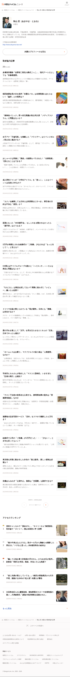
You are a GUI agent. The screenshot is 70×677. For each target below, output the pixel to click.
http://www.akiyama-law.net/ (12, 45)
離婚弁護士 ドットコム (9, 663)
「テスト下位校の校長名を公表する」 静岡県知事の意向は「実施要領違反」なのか (28, 396)
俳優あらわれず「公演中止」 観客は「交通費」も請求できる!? (28, 481)
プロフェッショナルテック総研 (12, 659)
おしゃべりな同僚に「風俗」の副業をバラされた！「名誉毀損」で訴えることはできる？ (28, 160)
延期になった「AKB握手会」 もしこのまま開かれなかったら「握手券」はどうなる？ (27, 224)
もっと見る (7, 608)
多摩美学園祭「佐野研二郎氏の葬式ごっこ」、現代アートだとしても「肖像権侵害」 (28, 74)
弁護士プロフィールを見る (35, 52)
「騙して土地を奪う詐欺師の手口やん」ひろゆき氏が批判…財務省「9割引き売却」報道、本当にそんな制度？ (30, 560)
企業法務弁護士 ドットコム (50, 659)
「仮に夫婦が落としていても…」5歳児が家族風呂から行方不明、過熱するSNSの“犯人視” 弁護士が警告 (29, 577)
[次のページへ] (45, 505)
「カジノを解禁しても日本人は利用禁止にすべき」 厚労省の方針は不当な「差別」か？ (28, 203)
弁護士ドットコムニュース (26, 10)
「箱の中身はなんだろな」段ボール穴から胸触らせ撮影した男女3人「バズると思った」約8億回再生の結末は (30, 544)
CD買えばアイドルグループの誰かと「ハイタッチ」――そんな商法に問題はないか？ (28, 267)
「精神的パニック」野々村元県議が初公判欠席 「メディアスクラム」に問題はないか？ (28, 117)
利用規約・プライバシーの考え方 (49, 635)
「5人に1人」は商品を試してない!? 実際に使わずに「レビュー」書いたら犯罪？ (27, 289)
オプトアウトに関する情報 (11, 643)
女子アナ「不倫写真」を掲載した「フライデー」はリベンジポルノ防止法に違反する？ (28, 138)
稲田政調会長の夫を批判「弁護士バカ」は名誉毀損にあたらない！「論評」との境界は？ (27, 95)
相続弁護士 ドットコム (31, 659)
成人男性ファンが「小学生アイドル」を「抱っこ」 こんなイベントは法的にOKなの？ (28, 181)
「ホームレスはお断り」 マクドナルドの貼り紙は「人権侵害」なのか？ (28, 353)
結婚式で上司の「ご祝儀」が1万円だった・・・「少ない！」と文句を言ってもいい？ (28, 439)
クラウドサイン (21, 655)
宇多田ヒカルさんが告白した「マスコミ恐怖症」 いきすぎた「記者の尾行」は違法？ (27, 375)
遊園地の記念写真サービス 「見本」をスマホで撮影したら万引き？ (28, 418)
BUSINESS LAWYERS (36, 655)
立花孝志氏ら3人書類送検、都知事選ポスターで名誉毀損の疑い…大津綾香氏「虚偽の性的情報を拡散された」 (29, 593)
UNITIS (47, 663)
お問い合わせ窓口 (30, 635)
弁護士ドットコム (9, 10)
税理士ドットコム (8, 655)
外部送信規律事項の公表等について (13, 639)
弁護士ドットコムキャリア (55, 655)
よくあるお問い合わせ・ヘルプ (12, 635)
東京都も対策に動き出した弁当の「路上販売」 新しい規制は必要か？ (28, 461)
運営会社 (49, 639)
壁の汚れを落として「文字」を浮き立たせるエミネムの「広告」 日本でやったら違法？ (28, 332)
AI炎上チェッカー (58, 663)
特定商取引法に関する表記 (35, 639)
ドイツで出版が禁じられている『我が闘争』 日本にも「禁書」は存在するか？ (28, 310)
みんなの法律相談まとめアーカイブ (30, 663)
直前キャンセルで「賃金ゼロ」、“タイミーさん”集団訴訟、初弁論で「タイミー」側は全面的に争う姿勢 (30, 527)
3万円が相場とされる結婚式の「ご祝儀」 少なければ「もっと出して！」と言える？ (28, 246)
